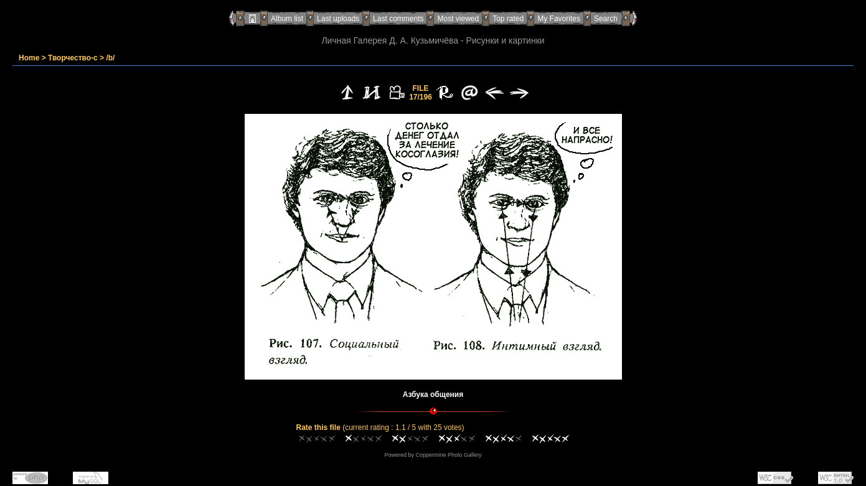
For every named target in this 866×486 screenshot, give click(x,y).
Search (606, 18)
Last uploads (338, 18)
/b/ (110, 58)
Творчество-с (73, 58)
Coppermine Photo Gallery (448, 455)
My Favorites (558, 18)
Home (29, 58)
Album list (287, 18)
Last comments (398, 18)
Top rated (508, 18)
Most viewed (458, 18)
